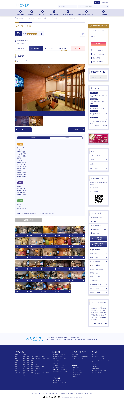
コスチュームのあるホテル (98, 269)
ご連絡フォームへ (97, 323)
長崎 (32, 373)
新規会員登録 (96, 58)
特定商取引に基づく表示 (67, 393)
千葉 (37, 358)
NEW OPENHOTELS (57, 380)
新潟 (24, 360)
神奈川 (28, 358)
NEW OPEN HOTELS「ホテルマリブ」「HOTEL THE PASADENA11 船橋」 (98, 120)
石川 (24, 362)
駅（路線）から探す (57, 356)
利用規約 (41, 393)
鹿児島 (47, 373)
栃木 (40, 358)
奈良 (39, 366)
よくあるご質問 (98, 168)
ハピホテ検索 (96, 213)
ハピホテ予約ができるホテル (97, 238)
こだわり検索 (95, 233)
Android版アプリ (98, 191)
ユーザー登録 (104, 2)
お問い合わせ (88, 393)
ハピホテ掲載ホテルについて (99, 370)
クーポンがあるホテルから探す (60, 369)
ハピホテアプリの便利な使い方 (80, 356)
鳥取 (32, 368)
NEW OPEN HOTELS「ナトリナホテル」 (98, 113)
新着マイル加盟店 (77, 370)
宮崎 (43, 373)
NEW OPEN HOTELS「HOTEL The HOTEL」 (98, 94)
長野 (32, 360)
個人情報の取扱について (52, 393)
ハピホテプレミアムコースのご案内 (98, 164)
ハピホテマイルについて (98, 159)
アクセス (49, 48)
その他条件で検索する (98, 292)
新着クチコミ (75, 376)
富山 (28, 362)
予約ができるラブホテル (58, 363)
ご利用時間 (66, 137)
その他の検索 (103, 12)
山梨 (28, 360)
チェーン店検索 (98, 257)
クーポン (63, 48)
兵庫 (28, 366)
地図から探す (54, 12)
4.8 (24, 34)
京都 (32, 366)
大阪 (24, 366)
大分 (39, 373)
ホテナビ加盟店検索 (98, 261)
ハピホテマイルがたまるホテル (97, 244)
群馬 (48, 358)
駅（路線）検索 (96, 225)
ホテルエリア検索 (96, 218)
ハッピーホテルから (98, 302)
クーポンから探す (68, 12)
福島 (43, 356)
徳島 (28, 371)
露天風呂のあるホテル (98, 273)
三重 (36, 364)
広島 (28, 368)
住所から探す (20, 12)
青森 (24, 356)
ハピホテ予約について (98, 358)
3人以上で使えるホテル (98, 284)
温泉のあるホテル (98, 288)
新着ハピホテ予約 (77, 372)
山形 (32, 356)
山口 (39, 368)
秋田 (28, 356)
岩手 (36, 356)
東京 (24, 358)
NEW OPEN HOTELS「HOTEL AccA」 (97, 101)
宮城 (39, 356)
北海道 (24, 354)
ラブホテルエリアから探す (98, 229)
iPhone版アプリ (98, 188)
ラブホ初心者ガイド (77, 354)
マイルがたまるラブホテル (59, 365)
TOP (21, 48)
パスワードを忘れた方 (98, 54)
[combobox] (91, 6)
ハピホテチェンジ (97, 364)
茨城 (44, 358)
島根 (36, 368)
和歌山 (43, 366)
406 (79, 129)
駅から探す (31, 12)
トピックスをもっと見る (101, 125)
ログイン (98, 44)
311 (20, 129)
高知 (36, 371)
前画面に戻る (24, 220)
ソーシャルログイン (98, 50)
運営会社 (34, 393)
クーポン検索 (98, 253)
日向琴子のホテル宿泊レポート (60, 382)
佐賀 (28, 373)
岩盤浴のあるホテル (98, 277)
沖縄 (24, 375)
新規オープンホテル (77, 367)
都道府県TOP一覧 (98, 72)
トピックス (95, 88)
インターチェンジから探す (59, 354)
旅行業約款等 (79, 393)
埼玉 (33, 358)
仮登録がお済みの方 (98, 61)
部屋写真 (35, 48)
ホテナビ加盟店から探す (58, 367)
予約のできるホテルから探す (86, 12)
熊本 (36, 373)
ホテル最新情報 (76, 374)
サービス (94, 151)
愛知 (24, 364)
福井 (32, 362)
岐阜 (28, 364)
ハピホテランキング (98, 155)
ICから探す (42, 12)
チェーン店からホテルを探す (59, 371)
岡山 (24, 368)
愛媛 (32, 371)
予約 (77, 48)
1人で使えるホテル (98, 280)
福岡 (24, 373)
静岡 (32, 364)
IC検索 (93, 221)
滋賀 (36, 366)
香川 (24, 371)
